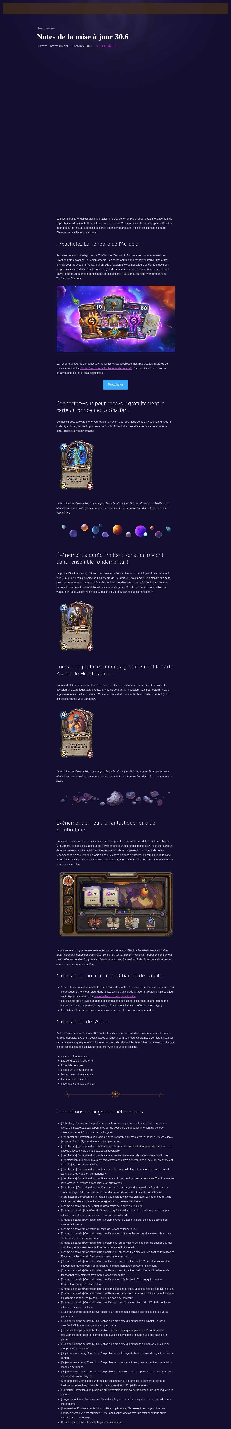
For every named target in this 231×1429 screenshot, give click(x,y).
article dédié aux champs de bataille (114, 841)
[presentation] (15, 8)
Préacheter (115, 230)
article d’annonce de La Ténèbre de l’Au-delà (106, 213)
